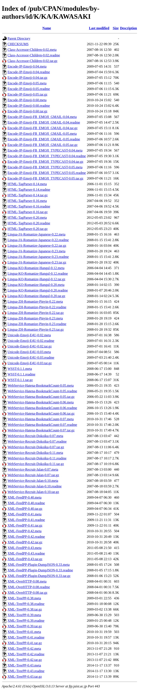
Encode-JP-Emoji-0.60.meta (27, 100)
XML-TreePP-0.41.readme (26, 637)
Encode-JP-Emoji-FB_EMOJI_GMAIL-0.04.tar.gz (43, 128)
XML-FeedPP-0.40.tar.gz (25, 508)
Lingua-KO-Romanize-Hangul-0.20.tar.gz (36, 296)
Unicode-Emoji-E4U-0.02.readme (31, 341)
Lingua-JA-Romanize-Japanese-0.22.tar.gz (37, 245)
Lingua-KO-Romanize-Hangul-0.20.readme (38, 290)
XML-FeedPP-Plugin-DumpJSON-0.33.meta (39, 564)
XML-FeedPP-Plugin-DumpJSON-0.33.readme (40, 570)
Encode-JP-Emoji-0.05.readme (29, 89)
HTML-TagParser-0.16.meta (27, 201)
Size (116, 28)
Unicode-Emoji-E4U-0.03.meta (29, 352)
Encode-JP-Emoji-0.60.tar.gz (27, 111)
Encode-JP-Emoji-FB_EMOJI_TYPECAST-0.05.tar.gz (45, 178)
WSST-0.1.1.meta (20, 369)
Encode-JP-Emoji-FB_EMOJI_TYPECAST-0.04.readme (47, 156)
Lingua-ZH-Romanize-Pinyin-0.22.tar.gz (36, 313)
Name (46, 28)
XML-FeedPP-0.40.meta (24, 497)
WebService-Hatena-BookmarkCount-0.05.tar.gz (41, 396)
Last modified (99, 28)
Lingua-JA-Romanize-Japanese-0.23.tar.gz (37, 262)
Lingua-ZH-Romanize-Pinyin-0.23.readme (37, 324)
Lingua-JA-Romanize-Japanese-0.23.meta (36, 251)
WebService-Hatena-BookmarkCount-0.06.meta (41, 402)
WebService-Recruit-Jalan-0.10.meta (33, 480)
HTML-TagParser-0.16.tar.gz (28, 212)
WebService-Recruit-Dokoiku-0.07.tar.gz (36, 447)
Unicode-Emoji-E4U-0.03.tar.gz (30, 363)
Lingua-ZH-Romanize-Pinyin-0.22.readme (37, 307)
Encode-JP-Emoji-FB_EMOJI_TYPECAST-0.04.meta (45, 150)
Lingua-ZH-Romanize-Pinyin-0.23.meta (35, 318)
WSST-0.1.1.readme (21, 374)
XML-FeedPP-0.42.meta (24, 531)
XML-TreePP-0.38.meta (24, 598)
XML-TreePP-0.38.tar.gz (25, 609)
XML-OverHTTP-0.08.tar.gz (27, 592)
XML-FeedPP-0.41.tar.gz (25, 525)
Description (128, 28)
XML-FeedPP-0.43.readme (26, 553)
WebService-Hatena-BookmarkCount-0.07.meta (41, 419)
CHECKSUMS (18, 44)
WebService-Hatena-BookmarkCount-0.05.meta (41, 385)
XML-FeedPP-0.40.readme (26, 503)
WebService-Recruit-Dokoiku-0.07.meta (35, 436)
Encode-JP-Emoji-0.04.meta (27, 66)
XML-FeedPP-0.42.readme (26, 536)
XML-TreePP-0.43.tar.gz (25, 676)
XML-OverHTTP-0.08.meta (27, 581)
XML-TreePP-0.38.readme (26, 604)
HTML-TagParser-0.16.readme (29, 206)
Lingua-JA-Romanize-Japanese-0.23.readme (38, 257)
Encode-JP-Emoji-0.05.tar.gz (27, 94)
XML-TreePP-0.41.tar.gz (25, 643)
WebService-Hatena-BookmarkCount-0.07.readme (42, 424)
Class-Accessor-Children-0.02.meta (32, 49)
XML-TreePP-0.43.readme (26, 671)
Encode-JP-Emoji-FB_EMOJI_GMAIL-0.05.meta (42, 133)
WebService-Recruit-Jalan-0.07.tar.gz (33, 475)
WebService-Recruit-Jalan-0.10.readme (35, 486)
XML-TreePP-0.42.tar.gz (25, 660)
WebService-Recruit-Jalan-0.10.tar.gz (33, 492)
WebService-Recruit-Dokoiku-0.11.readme (37, 458)
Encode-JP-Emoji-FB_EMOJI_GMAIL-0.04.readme (44, 122)
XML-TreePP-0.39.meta (24, 615)
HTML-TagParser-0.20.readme (29, 223)
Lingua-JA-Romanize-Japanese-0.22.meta (36, 234)
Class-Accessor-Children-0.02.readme (34, 55)
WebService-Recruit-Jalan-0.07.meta (33, 469)
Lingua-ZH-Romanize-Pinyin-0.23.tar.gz (36, 329)
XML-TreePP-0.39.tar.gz (25, 626)
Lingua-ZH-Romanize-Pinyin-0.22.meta (35, 301)
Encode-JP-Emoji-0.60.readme (29, 105)
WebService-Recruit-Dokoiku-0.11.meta (35, 452)
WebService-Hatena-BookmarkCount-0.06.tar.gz (41, 413)
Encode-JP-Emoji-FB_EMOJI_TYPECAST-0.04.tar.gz (45, 161)
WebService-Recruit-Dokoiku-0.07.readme (37, 441)
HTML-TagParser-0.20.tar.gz (28, 229)
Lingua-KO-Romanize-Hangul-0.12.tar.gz (36, 279)
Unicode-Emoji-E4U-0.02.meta (29, 335)
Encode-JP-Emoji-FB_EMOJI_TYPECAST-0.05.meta (45, 167)
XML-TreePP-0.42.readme (26, 654)
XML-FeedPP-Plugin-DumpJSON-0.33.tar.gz (39, 576)
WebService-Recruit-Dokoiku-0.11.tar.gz (36, 464)
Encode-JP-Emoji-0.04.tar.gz (27, 77)
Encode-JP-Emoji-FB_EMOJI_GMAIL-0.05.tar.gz (43, 145)
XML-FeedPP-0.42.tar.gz (25, 542)
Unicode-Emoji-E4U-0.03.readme (31, 357)
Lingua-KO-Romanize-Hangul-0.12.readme (38, 273)
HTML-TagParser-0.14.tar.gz (28, 195)
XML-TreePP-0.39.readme (26, 620)
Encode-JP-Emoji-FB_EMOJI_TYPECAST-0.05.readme (47, 173)
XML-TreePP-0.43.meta (24, 665)
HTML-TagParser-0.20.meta (27, 217)
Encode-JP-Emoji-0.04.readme (29, 72)
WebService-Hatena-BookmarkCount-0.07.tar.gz (41, 430)
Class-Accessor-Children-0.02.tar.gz (32, 61)
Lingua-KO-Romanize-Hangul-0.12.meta (36, 268)
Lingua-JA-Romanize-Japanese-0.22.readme (38, 240)
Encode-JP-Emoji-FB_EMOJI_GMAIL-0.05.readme (44, 139)
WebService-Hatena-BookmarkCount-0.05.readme (42, 391)
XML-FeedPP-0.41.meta (24, 514)
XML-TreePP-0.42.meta (24, 648)
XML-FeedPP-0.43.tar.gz (25, 559)
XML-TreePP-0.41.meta (24, 632)
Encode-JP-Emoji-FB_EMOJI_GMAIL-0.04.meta (42, 117)
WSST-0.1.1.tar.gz (20, 380)
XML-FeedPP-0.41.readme (26, 520)
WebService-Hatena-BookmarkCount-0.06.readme (42, 408)
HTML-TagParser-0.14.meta (27, 184)
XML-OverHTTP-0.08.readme (29, 587)
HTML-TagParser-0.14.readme (29, 189)
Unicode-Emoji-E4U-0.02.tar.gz (30, 346)
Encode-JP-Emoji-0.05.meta (27, 83)
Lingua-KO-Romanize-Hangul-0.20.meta (36, 285)
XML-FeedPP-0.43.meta (24, 548)
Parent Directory (19, 38)
